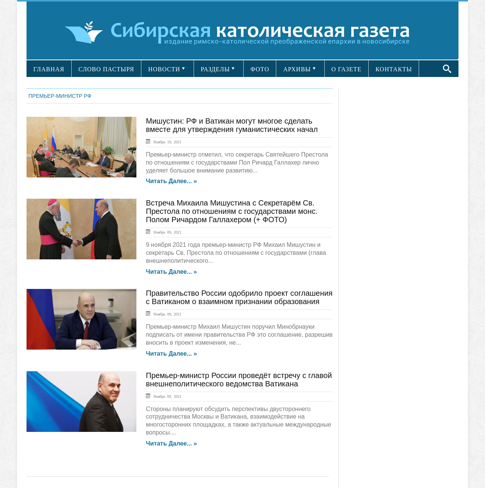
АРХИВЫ (297, 69)
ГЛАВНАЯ (48, 69)
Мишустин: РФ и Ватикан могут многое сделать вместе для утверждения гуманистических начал (232, 125)
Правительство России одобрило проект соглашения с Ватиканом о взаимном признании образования (239, 297)
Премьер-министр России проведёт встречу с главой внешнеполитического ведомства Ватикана (239, 379)
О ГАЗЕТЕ (347, 69)
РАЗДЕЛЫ (215, 69)
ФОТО (259, 69)
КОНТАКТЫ (393, 69)
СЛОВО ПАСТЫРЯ (106, 69)
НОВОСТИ (164, 69)
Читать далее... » (171, 181)
